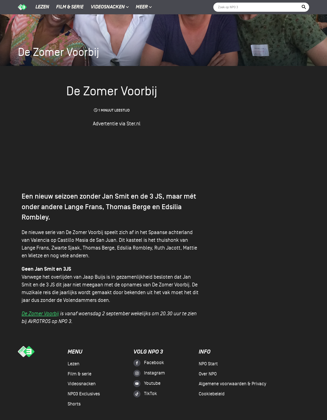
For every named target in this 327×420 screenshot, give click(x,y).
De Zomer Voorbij (40, 313)
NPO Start (208, 363)
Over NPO (208, 374)
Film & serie (69, 7)
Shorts (74, 404)
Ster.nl (133, 124)
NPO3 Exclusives (84, 394)
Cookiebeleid (212, 394)
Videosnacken (108, 7)
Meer (144, 7)
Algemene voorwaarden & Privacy (232, 383)
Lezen (42, 7)
